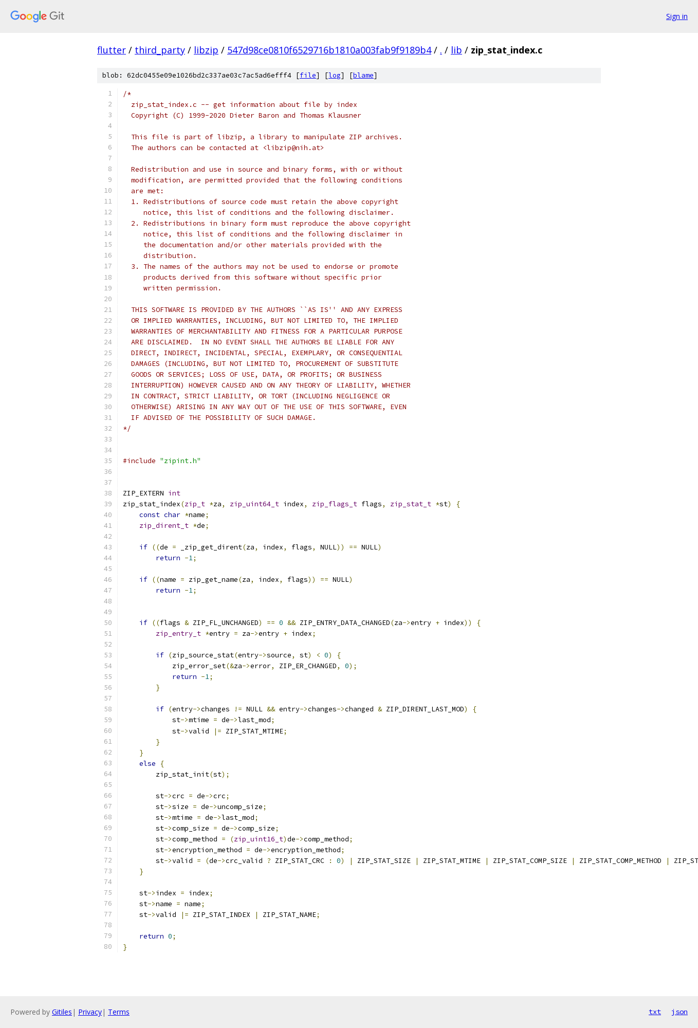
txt (655, 1011)
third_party (160, 50)
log (334, 75)
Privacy (90, 1012)
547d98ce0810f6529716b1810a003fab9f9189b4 (329, 50)
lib (456, 50)
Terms (119, 1012)
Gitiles (62, 1012)
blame (363, 75)
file (308, 75)
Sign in (677, 16)
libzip (206, 50)
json (679, 1011)
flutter (111, 50)
